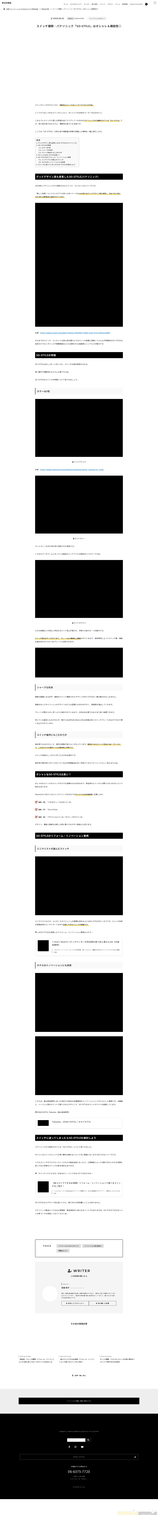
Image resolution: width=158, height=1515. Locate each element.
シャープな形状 (47, 150)
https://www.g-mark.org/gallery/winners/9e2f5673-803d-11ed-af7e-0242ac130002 (76, 333)
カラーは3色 (46, 148)
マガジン (110, 4)
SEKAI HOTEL (85, 1472)
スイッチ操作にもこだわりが (52, 153)
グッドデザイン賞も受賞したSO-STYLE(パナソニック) (58, 143)
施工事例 (95, 4)
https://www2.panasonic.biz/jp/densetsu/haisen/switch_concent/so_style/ (73, 470)
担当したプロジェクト (75, 1313)
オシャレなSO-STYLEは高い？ (49, 155)
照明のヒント (63, 1261)
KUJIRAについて (76, 4)
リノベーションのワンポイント (69, 1256)
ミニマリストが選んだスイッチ (53, 160)
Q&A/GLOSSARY (136, 4)
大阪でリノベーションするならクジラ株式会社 (20, 9)
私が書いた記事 (102, 1313)
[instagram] (76, 1461)
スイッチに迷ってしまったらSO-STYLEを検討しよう (58, 165)
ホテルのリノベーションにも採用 (54, 163)
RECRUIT (82, 1446)
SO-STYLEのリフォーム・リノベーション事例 (55, 158)
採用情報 (125, 4)
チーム (118, 4)
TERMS (107, 1446)
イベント (102, 4)
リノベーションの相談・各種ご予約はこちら (79, 1414)
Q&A (49, 1446)
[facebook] (69, 1461)
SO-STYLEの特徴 (45, 145)
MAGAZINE (44, 9)
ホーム (66, 4)
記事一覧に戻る (79, 1386)
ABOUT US (59, 1446)
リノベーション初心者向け (92, 1256)
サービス (87, 4)
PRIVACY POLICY (95, 1446)
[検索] (146, 4)
